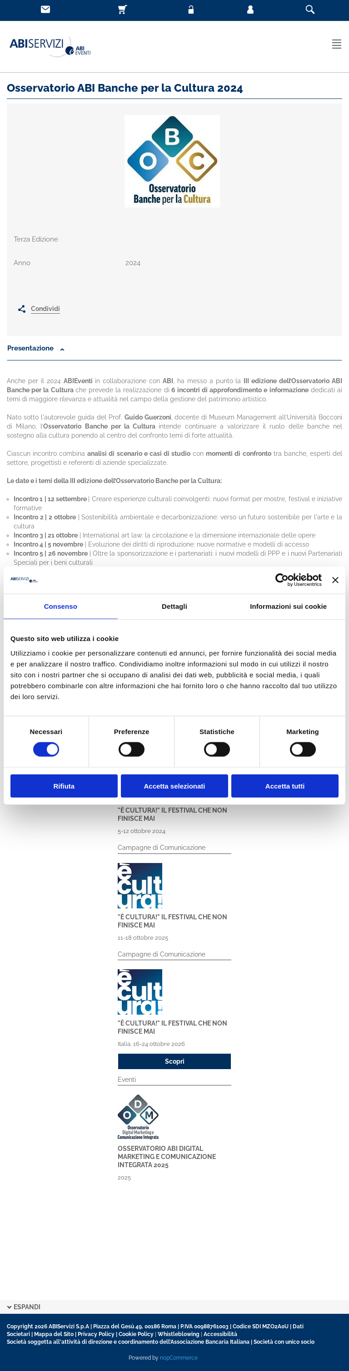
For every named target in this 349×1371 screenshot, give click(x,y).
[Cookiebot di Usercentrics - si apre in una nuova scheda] (282, 580)
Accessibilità (220, 1334)
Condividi (45, 308)
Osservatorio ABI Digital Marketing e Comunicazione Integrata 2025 (167, 1157)
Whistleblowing (178, 1334)
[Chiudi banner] (335, 580)
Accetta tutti (285, 785)
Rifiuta (64, 785)
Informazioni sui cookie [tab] (288, 606)
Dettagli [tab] (174, 606)
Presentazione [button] (31, 348)
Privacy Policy (96, 1334)
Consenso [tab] (60, 606)
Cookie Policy (136, 1334)
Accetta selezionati (174, 785)
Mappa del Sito (54, 1334)
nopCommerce (179, 1358)
